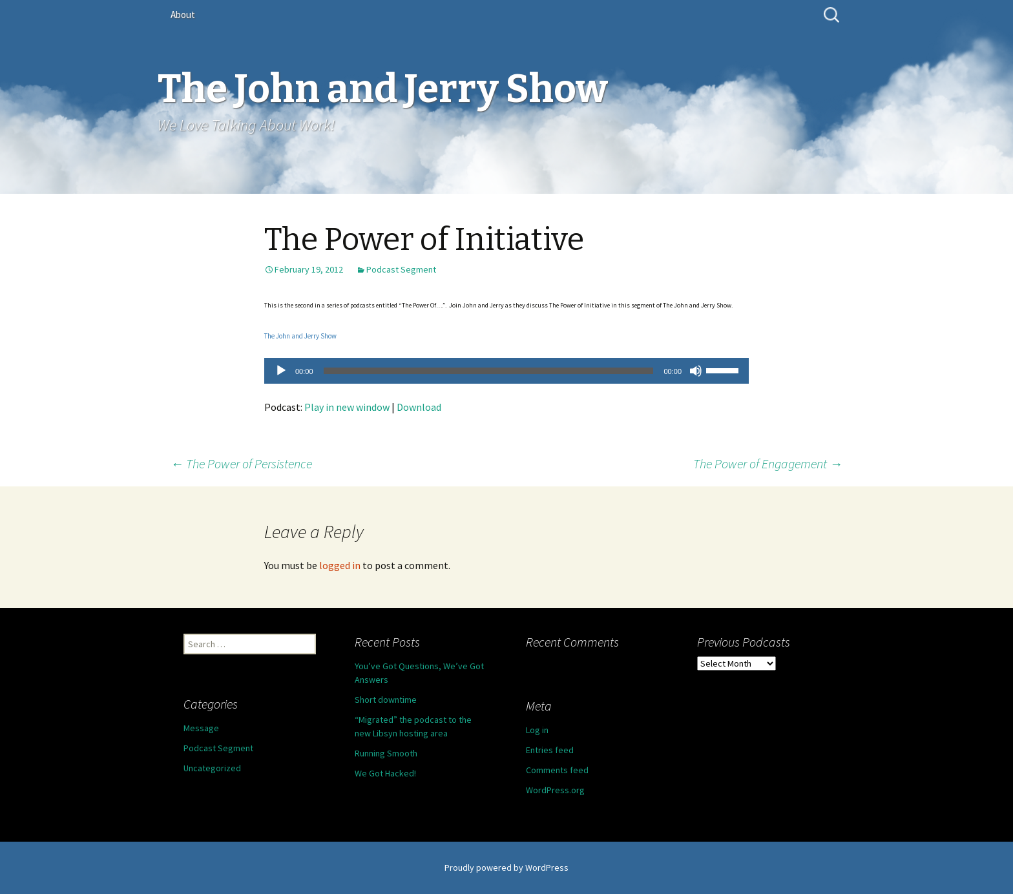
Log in (537, 730)
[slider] (489, 371)
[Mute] (695, 370)
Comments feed (557, 770)
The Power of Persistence (241, 463)
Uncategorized (212, 768)
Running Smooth (386, 753)
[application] (506, 371)
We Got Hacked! (385, 773)
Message (201, 728)
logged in (339, 565)
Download (419, 406)
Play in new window (347, 406)
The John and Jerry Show (300, 335)
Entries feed (550, 750)
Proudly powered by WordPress (506, 867)
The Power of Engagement (767, 463)
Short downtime (386, 699)
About (183, 14)
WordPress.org (555, 790)
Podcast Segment (401, 269)
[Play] (281, 370)
